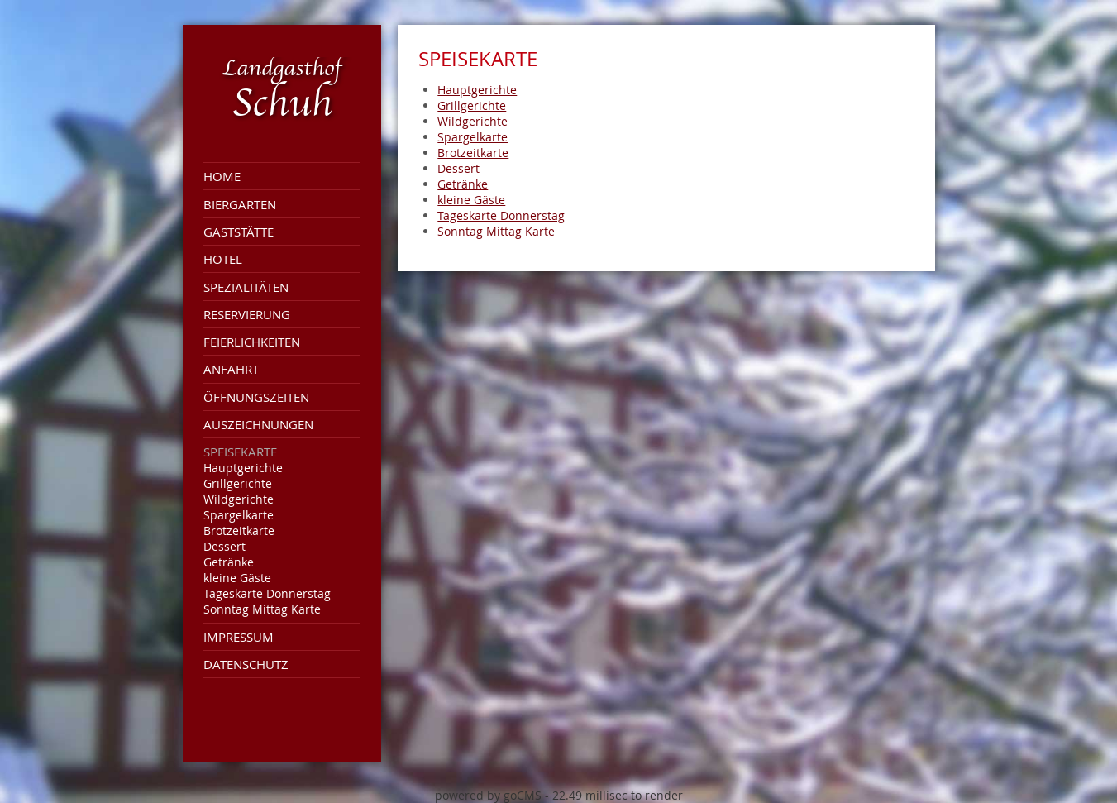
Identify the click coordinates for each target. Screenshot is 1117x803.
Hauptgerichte (243, 468)
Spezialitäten (246, 287)
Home (222, 176)
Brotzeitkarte (238, 530)
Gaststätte (238, 231)
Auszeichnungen (258, 424)
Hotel (222, 259)
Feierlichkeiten (251, 341)
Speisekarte (240, 451)
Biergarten (239, 204)
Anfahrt (231, 369)
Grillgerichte (237, 483)
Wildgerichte (238, 499)
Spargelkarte (238, 515)
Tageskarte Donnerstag (267, 593)
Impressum (238, 637)
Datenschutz (246, 664)
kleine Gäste (237, 578)
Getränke (228, 562)
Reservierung (246, 314)
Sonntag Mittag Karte (262, 609)
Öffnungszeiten (256, 397)
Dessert (224, 546)
